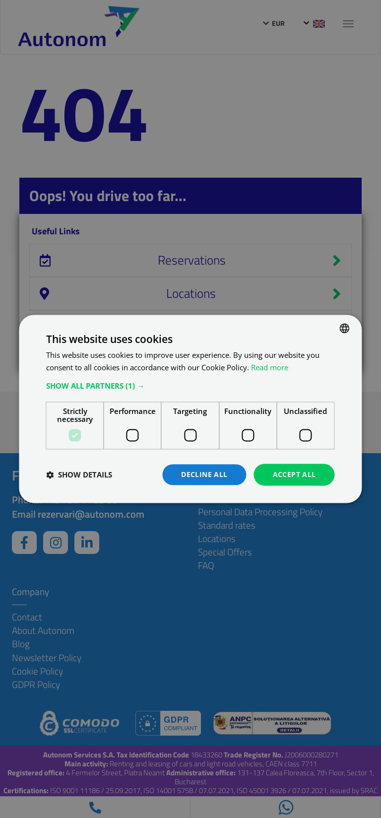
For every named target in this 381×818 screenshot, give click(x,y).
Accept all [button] (294, 474)
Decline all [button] (204, 474)
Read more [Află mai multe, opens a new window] (269, 367)
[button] (190, 385)
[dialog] (190, 409)
